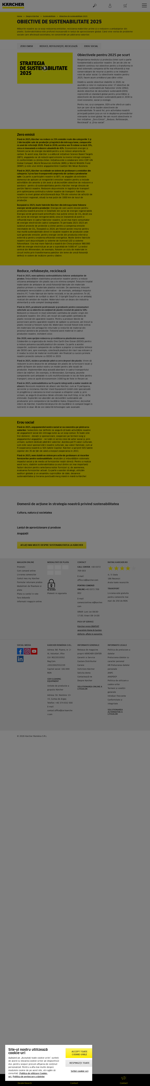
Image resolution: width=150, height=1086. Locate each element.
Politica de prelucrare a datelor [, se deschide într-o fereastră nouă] (29, 1077)
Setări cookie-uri (79, 1071)
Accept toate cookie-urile (79, 1053)
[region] (48, 1063)
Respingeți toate (79, 1063)
